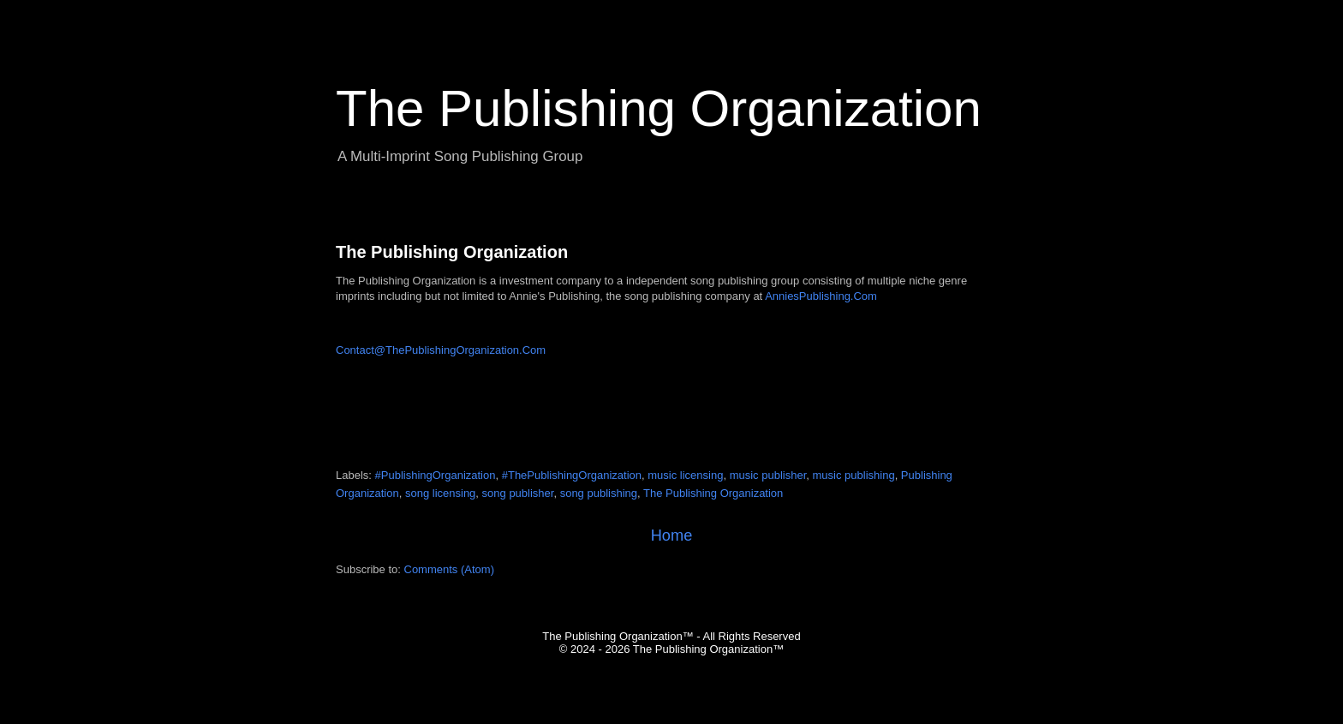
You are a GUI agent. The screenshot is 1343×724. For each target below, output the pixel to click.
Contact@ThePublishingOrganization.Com (441, 350)
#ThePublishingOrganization (572, 475)
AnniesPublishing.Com (821, 296)
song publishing (598, 493)
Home (672, 535)
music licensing (685, 475)
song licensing (440, 493)
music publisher (768, 475)
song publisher (518, 493)
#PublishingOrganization (435, 475)
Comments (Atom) (449, 569)
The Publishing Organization (452, 251)
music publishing (854, 475)
